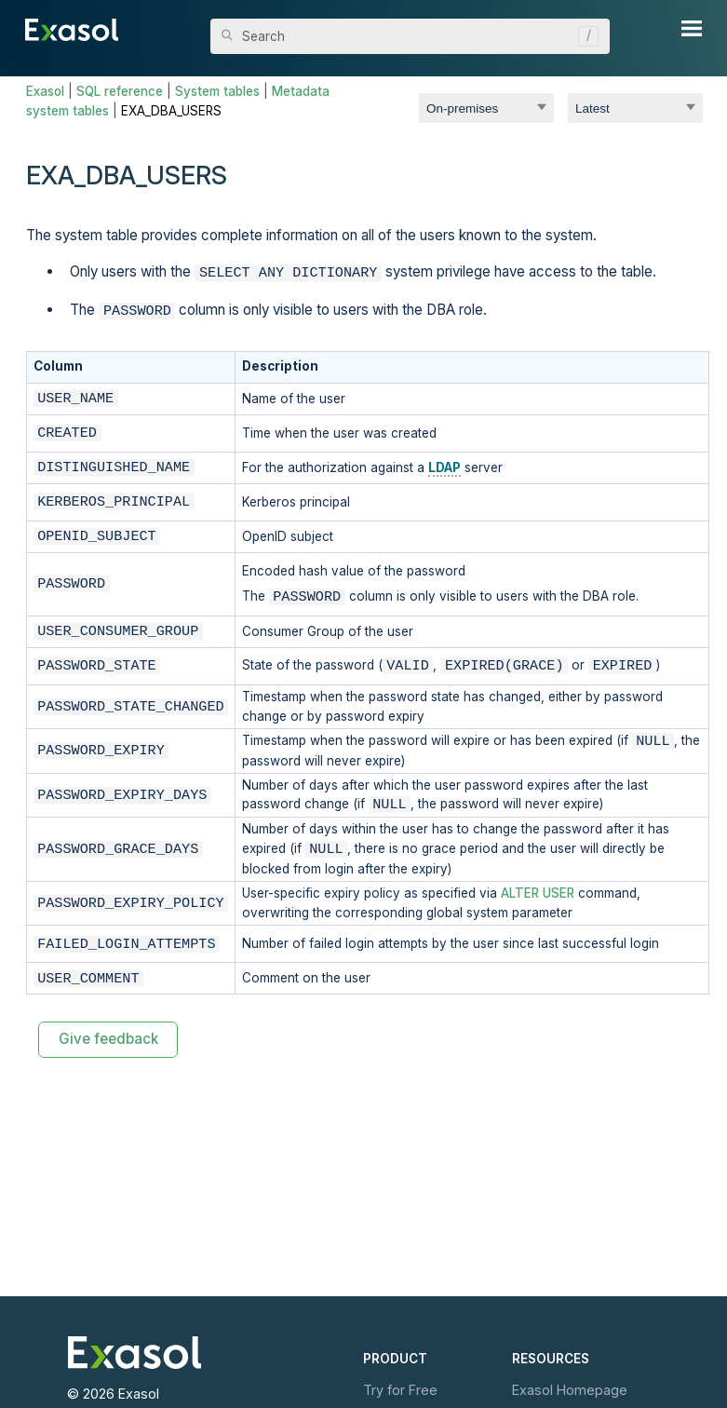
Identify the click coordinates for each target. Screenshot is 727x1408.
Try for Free (400, 1390)
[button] (584, 36)
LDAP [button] (444, 463)
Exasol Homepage (569, 1390)
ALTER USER (537, 889)
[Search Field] (410, 36)
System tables (217, 91)
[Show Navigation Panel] (691, 28)
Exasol (45, 91)
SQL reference (119, 91)
